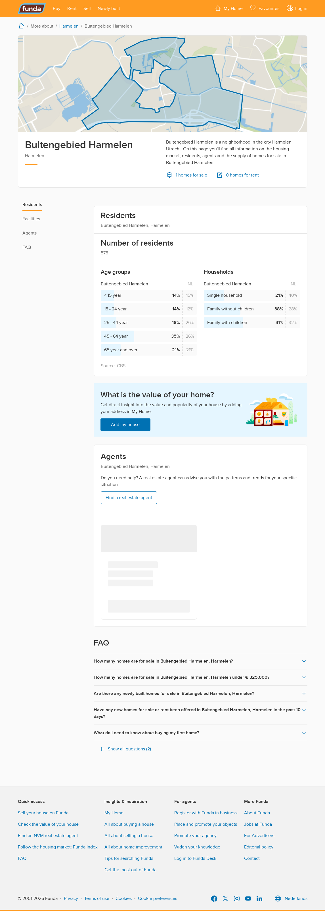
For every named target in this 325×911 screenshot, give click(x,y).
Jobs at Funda (258, 824)
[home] (22, 25)
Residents (32, 204)
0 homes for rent (237, 175)
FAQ (26, 247)
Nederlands (290, 898)
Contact (252, 858)
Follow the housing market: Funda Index (58, 847)
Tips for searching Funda (128, 858)
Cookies (124, 898)
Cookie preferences (157, 898)
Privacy (71, 898)
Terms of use (96, 898)
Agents (29, 233)
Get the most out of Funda (130, 870)
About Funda (257, 813)
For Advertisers (259, 836)
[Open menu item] (57, 8)
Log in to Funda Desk (195, 858)
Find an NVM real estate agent (48, 836)
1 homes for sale (186, 175)
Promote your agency (195, 836)
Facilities (31, 219)
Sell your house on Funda (43, 813)
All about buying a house (129, 824)
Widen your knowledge (197, 847)
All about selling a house (128, 836)
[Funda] (32, 8)
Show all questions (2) (124, 749)
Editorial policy (258, 847)
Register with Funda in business (205, 813)
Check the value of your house (48, 824)
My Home (113, 813)
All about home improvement (133, 847)
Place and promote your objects (205, 824)
